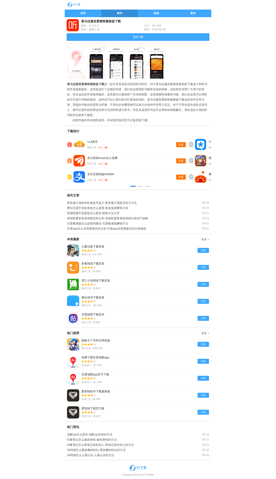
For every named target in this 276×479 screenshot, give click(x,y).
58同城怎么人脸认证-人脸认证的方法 (90, 455)
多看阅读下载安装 (93, 263)
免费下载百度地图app (95, 357)
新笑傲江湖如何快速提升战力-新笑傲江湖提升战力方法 (102, 202)
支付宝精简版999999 (100, 174)
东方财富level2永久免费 (102, 158)
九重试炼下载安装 (93, 246)
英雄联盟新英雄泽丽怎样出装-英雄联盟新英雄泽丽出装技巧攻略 (107, 218)
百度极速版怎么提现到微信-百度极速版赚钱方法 (97, 223)
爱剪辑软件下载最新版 (96, 391)
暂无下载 (138, 37)
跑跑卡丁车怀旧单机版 (96, 340)
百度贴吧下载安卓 (93, 314)
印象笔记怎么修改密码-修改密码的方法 (92, 439)
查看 (181, 144)
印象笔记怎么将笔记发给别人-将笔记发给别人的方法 (100, 444)
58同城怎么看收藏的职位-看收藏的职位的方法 (96, 450)
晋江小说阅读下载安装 (96, 280)
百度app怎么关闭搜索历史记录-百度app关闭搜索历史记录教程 (106, 228)
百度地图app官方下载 (95, 374)
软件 (119, 13)
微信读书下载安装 (93, 297)
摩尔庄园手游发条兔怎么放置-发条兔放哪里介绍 (97, 208)
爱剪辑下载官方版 (93, 408)
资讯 (193, 13)
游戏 (156, 13)
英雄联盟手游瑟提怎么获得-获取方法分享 (93, 213)
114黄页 (92, 141)
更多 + (205, 239)
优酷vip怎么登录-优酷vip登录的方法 (89, 434)
